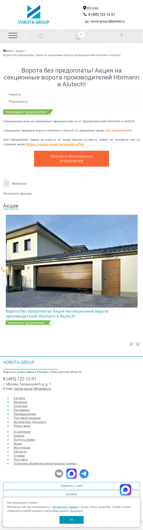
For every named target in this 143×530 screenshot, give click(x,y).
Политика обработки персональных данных (45, 463)
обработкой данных (65, 507)
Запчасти (20, 451)
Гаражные (20, 402)
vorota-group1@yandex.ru (107, 21)
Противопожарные (27, 418)
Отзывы (19, 455)
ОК (71, 519)
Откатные (21, 406)
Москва (92, 8)
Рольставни (22, 426)
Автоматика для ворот (30, 422)
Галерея (19, 435)
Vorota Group (33, 22)
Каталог (19, 398)
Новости (15, 94)
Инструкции (22, 447)
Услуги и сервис (24, 439)
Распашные (22, 410)
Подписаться (18, 101)
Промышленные (25, 414)
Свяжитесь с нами (71, 486)
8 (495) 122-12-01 (101, 15)
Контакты (71, 494)
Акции (20, 51)
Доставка (21, 459)
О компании (22, 431)
